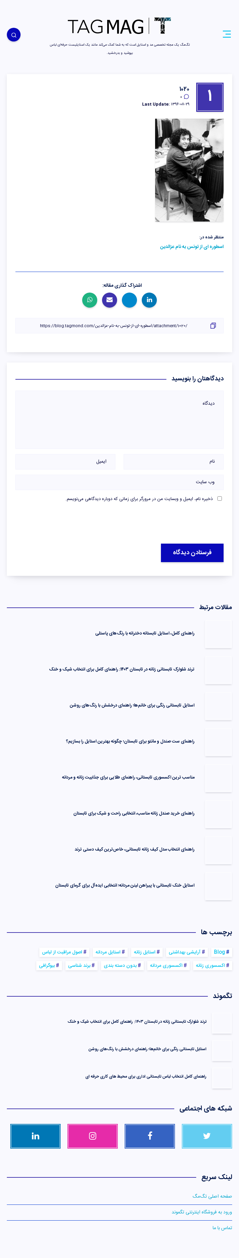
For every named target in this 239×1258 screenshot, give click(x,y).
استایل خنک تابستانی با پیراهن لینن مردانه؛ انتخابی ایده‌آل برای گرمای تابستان (124, 885)
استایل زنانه (144, 952)
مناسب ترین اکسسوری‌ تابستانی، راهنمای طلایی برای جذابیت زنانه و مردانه (128, 777)
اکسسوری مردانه (166, 966)
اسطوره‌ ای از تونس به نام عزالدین (192, 247)
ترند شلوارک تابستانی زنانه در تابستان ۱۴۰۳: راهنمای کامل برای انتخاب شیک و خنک (121, 669)
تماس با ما (222, 1228)
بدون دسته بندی (120, 966)
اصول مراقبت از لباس (62, 952)
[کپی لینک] (119, 325)
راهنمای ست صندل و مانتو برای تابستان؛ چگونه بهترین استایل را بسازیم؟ (130, 741)
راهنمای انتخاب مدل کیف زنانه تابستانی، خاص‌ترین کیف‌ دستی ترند (134, 849)
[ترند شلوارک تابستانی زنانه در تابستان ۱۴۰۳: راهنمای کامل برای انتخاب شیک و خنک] (222, 1023)
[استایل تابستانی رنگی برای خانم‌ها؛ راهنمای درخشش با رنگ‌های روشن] (222, 1050)
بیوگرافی (47, 966)
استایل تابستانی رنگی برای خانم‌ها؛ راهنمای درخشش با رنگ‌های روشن (132, 705)
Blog (219, 952)
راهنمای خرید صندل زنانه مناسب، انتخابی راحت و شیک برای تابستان (133, 813)
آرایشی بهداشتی (185, 952)
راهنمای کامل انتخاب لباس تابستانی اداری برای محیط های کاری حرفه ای (145, 1076)
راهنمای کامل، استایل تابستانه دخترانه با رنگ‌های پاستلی (144, 633)
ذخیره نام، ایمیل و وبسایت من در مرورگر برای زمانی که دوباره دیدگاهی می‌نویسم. (139, 499)
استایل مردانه (108, 952)
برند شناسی (79, 966)
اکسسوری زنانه (210, 966)
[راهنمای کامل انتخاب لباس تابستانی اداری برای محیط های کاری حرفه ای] (222, 1078)
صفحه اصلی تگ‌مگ (212, 1196)
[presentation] (155, 523)
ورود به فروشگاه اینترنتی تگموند (202, 1212)
